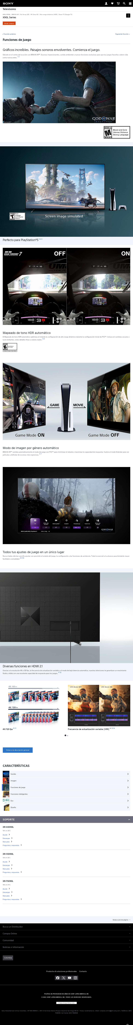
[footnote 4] (40, 239)
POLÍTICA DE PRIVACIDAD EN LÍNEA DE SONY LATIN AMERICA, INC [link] (66, 994)
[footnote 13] (14, 728)
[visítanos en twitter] (63, 978)
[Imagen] (66, 780)
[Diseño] (66, 807)
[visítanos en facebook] (57, 978)
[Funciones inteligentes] (66, 794)
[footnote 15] (112, 728)
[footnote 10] (23, 558)
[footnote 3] (39, 239)
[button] (65, 735)
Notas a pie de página (121, 920)
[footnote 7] (41, 453)
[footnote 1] (18, 56)
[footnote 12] (60, 672)
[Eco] (66, 800)
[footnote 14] (110, 728)
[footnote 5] (42, 239)
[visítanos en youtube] (69, 978)
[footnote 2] (19, 56)
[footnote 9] (22, 558)
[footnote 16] (114, 728)
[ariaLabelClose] (130, 3)
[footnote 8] (20, 558)
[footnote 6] (43, 338)
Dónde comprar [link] (9, 23)
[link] (8, 3)
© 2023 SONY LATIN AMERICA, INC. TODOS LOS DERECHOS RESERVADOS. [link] (66, 997)
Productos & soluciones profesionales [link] (61, 971)
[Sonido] (66, 774)
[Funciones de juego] (66, 787)
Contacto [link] (83, 971)
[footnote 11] (59, 672)
